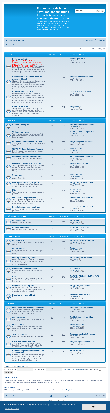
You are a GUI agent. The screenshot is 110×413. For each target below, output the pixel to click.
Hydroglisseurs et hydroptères (26, 182)
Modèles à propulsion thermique (26, 157)
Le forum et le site (20, 59)
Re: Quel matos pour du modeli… (82, 124)
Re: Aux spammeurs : (78, 59)
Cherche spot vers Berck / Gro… (82, 197)
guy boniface (77, 326)
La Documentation (12, 236)
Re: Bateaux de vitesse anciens (82, 240)
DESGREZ (76, 229)
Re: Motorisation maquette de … (82, 341)
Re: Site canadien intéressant (81, 257)
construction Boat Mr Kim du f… (82, 207)
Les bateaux (10, 120)
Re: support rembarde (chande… (82, 334)
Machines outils (19, 317)
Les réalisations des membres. (26, 207)
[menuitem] (21, 40)
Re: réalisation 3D (77, 324)
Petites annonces (20, 106)
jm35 (74, 319)
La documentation (20, 228)
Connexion (8, 366)
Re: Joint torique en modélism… (82, 156)
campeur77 (77, 270)
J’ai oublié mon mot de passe (73, 369)
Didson (75, 309)
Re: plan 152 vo (76, 149)
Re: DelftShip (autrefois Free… (81, 285)
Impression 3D (75, 268)
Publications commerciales (24, 269)
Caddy (75, 199)
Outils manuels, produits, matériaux (28, 308)
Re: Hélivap (74, 220)
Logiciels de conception (23, 285)
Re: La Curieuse (76, 248)
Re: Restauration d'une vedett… (82, 141)
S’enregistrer (21, 366)
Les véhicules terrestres (15, 216)
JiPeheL (76, 78)
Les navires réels (20, 240)
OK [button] (93, 407)
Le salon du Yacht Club (22, 92)
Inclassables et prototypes (24, 198)
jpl (73, 60)
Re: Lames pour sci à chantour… (82, 307)
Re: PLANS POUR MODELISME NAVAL (84, 276)
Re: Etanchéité (75, 190)
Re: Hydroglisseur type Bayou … (82, 182)
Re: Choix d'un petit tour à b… (81, 317)
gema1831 (76, 133)
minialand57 (77, 176)
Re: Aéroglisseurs (77, 350)
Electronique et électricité (23, 341)
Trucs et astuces (19, 334)
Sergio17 (69, 390)
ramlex (75, 208)
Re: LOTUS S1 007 (77, 175)
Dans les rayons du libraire (24, 295)
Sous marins (18, 175)
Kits (14, 190)
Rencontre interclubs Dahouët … (82, 76)
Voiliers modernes (20, 132)
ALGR (75, 352)
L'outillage (9, 303)
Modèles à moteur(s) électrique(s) (27, 141)
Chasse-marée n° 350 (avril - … (81, 295)
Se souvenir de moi (93, 369)
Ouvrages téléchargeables (24, 257)
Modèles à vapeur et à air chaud (26, 164)
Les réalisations (19, 220)
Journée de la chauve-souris (81, 91)
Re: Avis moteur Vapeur (79, 163)
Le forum (8, 54)
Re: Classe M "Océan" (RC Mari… (82, 132)
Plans (14, 276)
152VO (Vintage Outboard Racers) (27, 149)
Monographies (18, 248)
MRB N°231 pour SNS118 (79, 227)
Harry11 (75, 259)
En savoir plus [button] (12, 408)
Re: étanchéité (75, 106)
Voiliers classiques (20, 125)
